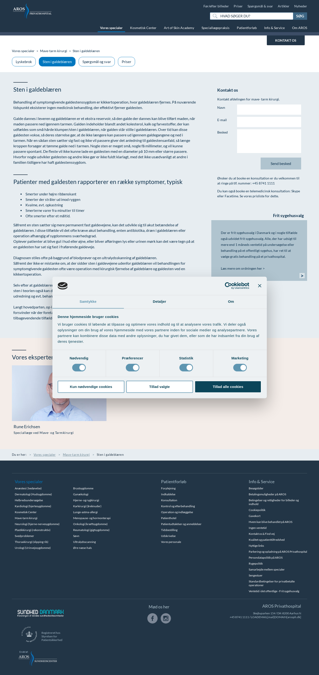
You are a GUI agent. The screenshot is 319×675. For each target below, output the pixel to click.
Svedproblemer (24, 536)
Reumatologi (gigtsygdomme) (91, 530)
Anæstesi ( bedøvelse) (28, 488)
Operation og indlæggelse (177, 512)
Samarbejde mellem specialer (267, 569)
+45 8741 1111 (239, 617)
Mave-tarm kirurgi (53, 51)
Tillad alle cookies (228, 387)
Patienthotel (168, 518)
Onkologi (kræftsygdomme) (90, 524)
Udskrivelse (168, 536)
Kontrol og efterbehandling (178, 506)
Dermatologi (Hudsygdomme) (33, 494)
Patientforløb (247, 28)
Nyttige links (256, 545)
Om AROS (299, 28)
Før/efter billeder (216, 6)
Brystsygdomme (83, 488)
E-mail (222, 120)
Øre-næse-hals (82, 548)
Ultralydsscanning (84, 542)
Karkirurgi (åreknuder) (87, 506)
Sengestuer (256, 575)
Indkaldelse (168, 494)
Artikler (283, 6)
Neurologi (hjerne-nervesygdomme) (37, 524)
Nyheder (300, 6)
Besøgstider (256, 488)
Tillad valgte (159, 387)
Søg (300, 16)
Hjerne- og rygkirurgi (86, 500)
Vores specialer (111, 28)
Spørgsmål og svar (96, 62)
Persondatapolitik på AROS (266, 557)
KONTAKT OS (285, 40)
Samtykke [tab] (88, 301)
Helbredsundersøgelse (29, 500)
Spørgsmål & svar (260, 6)
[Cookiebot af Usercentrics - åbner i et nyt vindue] (228, 285)
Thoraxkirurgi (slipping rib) (31, 542)
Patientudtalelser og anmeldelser (181, 524)
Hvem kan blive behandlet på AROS (270, 522)
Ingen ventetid (258, 528)
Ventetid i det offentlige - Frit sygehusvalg (274, 591)
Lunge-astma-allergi (85, 512)
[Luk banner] (259, 285)
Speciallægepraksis (215, 28)
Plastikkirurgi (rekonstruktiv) (33, 530)
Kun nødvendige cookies (91, 387)
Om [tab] (231, 301)
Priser (238, 6)
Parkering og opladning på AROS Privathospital (278, 551)
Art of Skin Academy (179, 28)
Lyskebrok (24, 62)
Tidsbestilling (169, 530)
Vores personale (171, 542)
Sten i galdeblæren (57, 62)
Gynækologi (80, 494)
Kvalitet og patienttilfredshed (267, 539)
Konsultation (169, 500)
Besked (222, 132)
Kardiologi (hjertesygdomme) (33, 506)
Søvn (76, 536)
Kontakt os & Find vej (262, 534)
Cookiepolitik (257, 510)
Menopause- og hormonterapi (92, 518)
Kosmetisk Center (143, 28)
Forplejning (168, 488)
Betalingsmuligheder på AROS (267, 494)
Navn (221, 107)
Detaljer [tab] (159, 301)
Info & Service (274, 28)
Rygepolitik (256, 563)
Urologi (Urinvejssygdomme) (33, 548)
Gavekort (254, 516)
